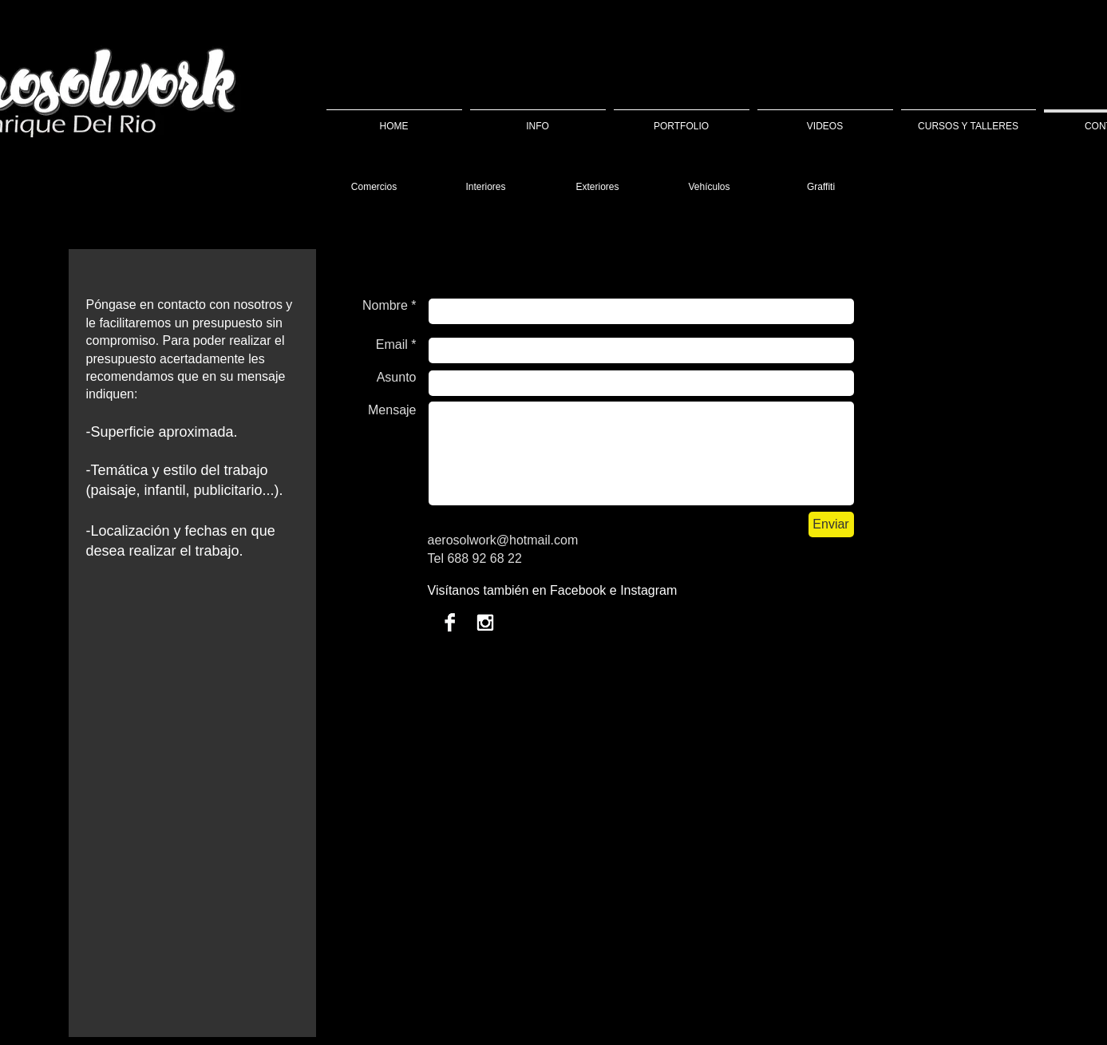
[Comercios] (374, 187)
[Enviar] (831, 524)
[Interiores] (486, 187)
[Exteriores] (598, 187)
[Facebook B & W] (450, 622)
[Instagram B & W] (485, 622)
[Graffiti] (821, 187)
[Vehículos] (709, 187)
